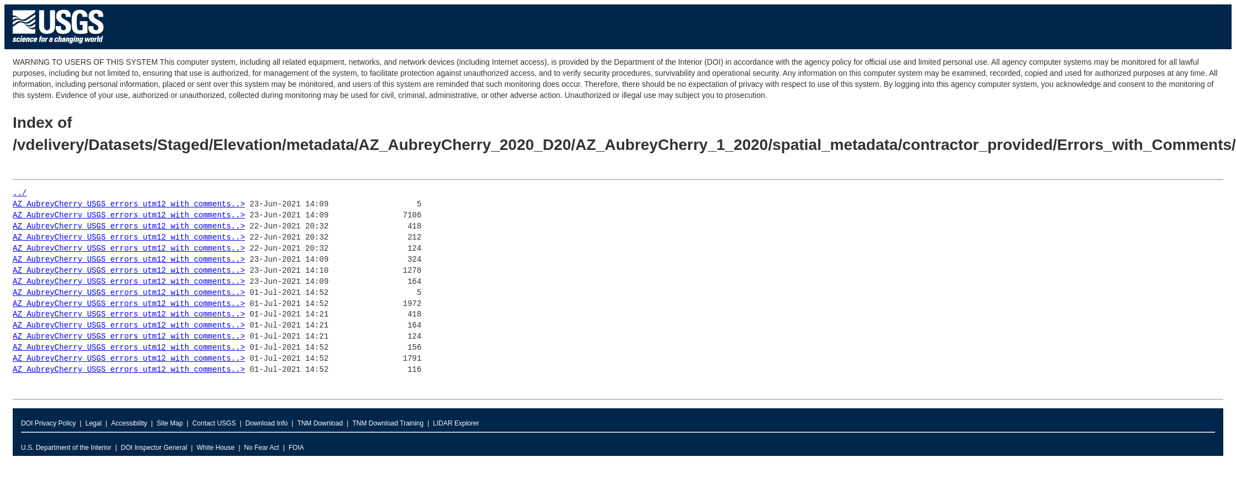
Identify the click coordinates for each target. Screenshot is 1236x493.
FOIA (296, 448)
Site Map (169, 423)
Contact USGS (214, 423)
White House (216, 448)
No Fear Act (261, 448)
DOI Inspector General (154, 448)
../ (20, 193)
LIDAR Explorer (456, 423)
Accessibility (129, 423)
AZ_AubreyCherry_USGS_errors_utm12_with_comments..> (129, 204)
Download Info (266, 423)
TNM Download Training (387, 423)
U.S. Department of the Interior (66, 448)
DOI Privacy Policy (48, 423)
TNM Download (320, 423)
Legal (93, 423)
